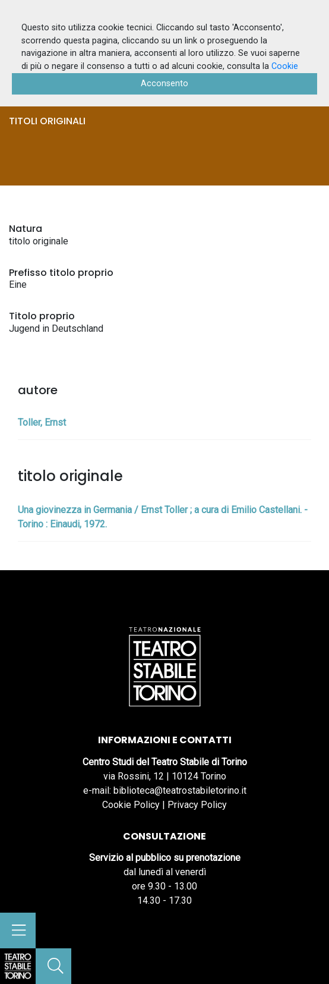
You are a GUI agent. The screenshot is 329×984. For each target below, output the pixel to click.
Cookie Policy (131, 804)
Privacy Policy (197, 804)
